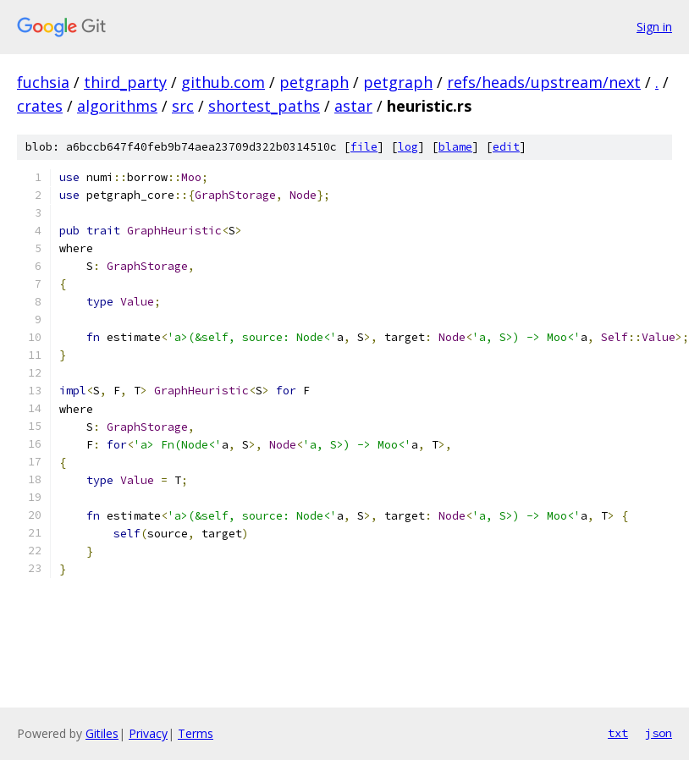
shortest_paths (264, 106)
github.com (223, 82)
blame (455, 147)
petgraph (314, 82)
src (183, 106)
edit (506, 147)
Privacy (148, 733)
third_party (125, 82)
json (658, 733)
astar (353, 106)
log (408, 147)
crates (40, 106)
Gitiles (102, 733)
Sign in (654, 27)
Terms (195, 733)
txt (618, 733)
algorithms (117, 106)
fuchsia (43, 82)
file (364, 147)
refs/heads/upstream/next (544, 82)
